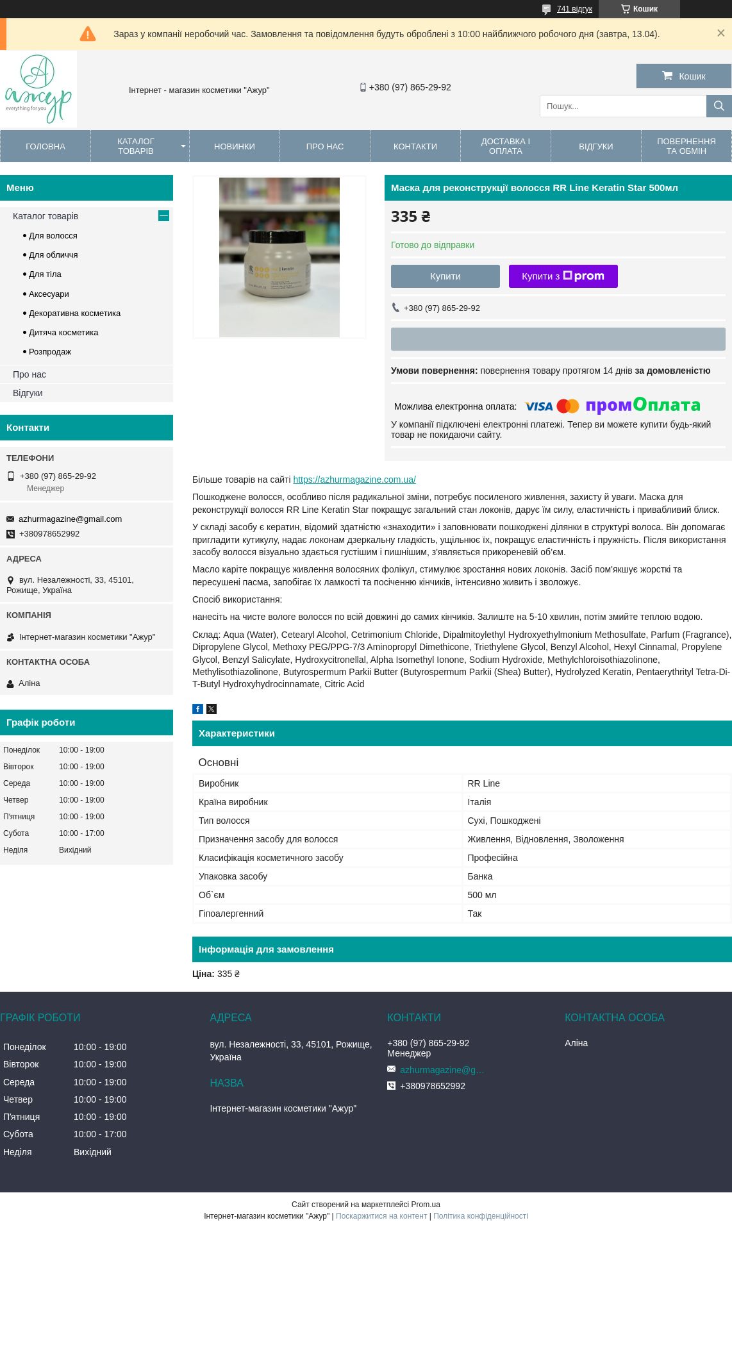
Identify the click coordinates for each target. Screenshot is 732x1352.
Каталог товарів (135, 146)
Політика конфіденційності (480, 1216)
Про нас (325, 146)
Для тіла (45, 274)
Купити (445, 276)
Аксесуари (49, 294)
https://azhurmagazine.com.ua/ (354, 479)
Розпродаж (50, 351)
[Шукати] (719, 106)
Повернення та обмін (686, 146)
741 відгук (574, 8)
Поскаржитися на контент (381, 1216)
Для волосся (53, 235)
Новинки (234, 146)
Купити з (563, 276)
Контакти (415, 146)
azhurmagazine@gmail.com (70, 519)
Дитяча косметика (63, 332)
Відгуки (596, 146)
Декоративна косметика (75, 313)
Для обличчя (53, 255)
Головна (45, 146)
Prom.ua (426, 1204)
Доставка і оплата (505, 146)
